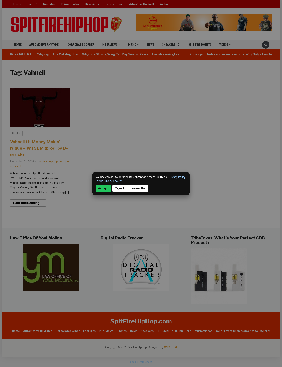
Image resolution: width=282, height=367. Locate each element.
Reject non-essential (130, 188)
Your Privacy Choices (109, 181)
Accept (103, 188)
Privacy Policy (177, 177)
